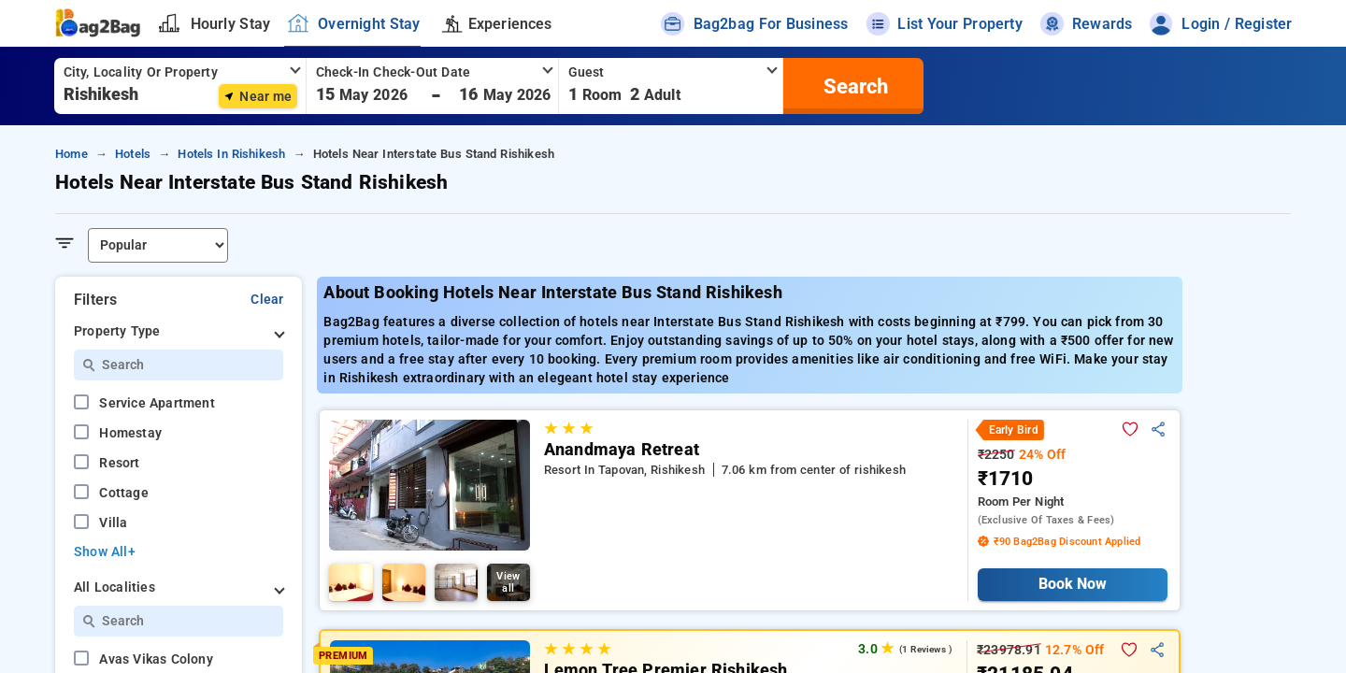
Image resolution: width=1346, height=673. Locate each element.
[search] (853, 86)
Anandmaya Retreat (621, 449)
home (71, 154)
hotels (132, 154)
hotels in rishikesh (231, 154)
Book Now (1072, 584)
